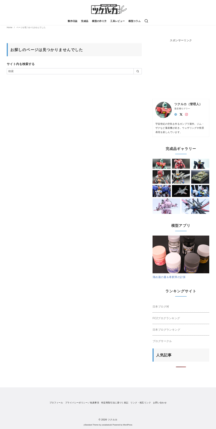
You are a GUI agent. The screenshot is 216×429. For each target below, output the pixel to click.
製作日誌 (72, 21)
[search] (137, 71)
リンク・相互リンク (140, 402)
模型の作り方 (99, 21)
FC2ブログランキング (166, 318)
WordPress (127, 425)
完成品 (84, 21)
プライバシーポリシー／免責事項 (82, 402)
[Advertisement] (177, 67)
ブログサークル (162, 341)
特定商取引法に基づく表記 (114, 402)
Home (10, 27)
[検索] (146, 21)
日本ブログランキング (166, 329)
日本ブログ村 (161, 306)
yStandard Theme (91, 425)
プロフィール (56, 402)
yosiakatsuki (107, 425)
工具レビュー (117, 21)
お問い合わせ (160, 402)
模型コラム (134, 21)
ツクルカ (112, 419)
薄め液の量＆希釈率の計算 (169, 277)
